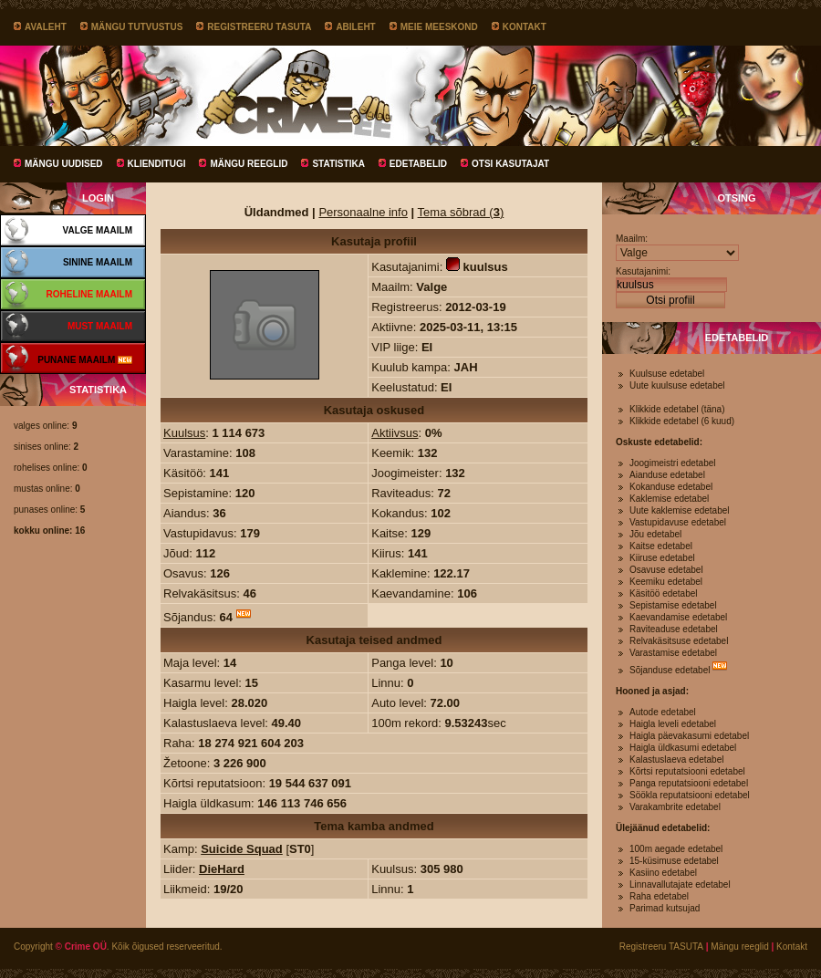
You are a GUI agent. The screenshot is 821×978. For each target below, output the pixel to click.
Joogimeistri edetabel (672, 463)
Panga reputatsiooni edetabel (688, 783)
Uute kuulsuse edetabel (677, 385)
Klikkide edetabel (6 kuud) (681, 421)
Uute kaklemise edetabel (679, 510)
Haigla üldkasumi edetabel (682, 748)
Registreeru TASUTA (259, 27)
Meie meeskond (439, 27)
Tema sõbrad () (461, 212)
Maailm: (632, 239)
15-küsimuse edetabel (674, 861)
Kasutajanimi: (643, 271)
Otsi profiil (670, 300)
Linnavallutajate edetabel (680, 884)
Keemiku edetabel (665, 582)
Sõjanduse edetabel (669, 670)
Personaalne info (363, 212)
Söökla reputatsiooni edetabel (689, 795)
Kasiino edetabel (663, 873)
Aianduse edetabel (667, 475)
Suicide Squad (242, 849)
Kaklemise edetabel (669, 499)
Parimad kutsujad (664, 908)
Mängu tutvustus (137, 27)
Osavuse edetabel (666, 570)
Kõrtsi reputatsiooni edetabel (687, 771)
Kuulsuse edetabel (666, 374)
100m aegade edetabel (675, 849)
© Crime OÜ (81, 947)
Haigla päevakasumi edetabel (689, 736)
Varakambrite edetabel (675, 807)
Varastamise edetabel (673, 653)
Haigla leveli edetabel (672, 724)
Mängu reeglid (248, 164)
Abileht (355, 27)
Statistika (338, 164)
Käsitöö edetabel (663, 593)
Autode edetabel (662, 712)
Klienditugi (157, 164)
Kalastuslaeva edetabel (676, 759)
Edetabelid (418, 164)
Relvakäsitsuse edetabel (678, 641)
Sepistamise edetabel (673, 605)
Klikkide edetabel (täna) (677, 409)
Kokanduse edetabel (670, 487)
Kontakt (524, 27)
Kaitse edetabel (660, 546)
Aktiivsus (394, 433)
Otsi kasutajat (510, 164)
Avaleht (46, 27)
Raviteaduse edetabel (673, 629)
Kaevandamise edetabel (678, 617)
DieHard (221, 869)
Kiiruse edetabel (662, 558)
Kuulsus (184, 433)
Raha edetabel (659, 896)
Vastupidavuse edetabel (677, 522)
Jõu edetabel (655, 534)
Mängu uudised (64, 164)
